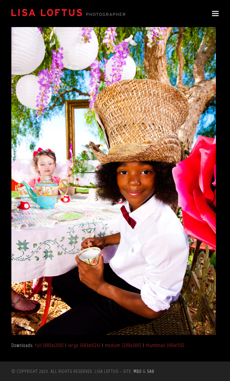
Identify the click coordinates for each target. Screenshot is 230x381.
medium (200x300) (123, 345)
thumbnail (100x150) (165, 345)
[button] (215, 13)
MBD (138, 371)
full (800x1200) (49, 345)
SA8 (150, 371)
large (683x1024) (84, 345)
